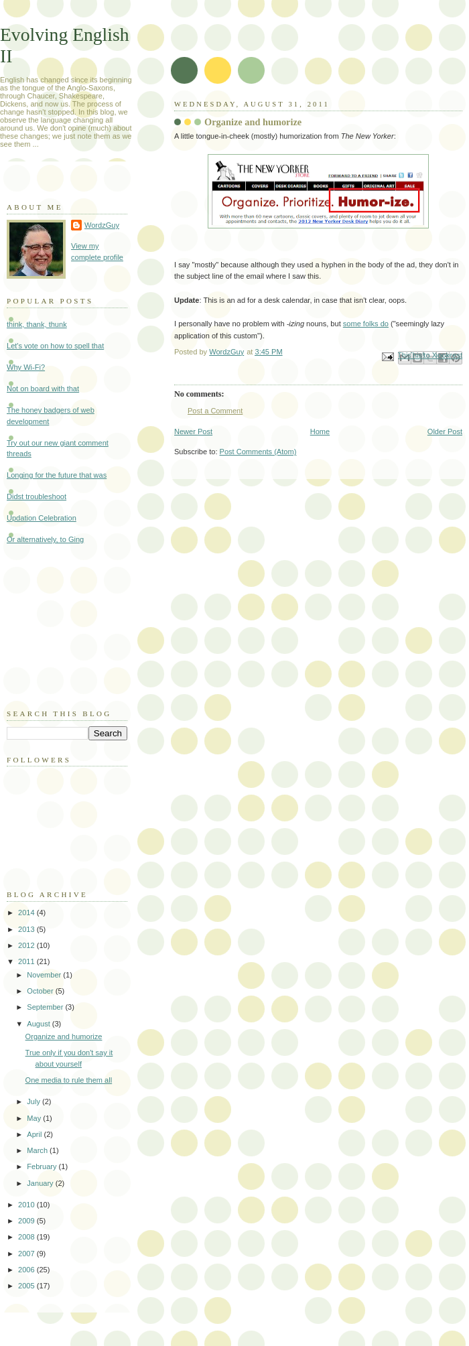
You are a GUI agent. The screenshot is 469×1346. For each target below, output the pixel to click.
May (35, 1118)
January (41, 1183)
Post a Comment (215, 411)
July (34, 1101)
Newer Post (193, 431)
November (45, 975)
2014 (27, 912)
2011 (27, 961)
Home (320, 431)
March (38, 1150)
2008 (27, 1237)
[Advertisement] (74, 625)
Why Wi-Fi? (26, 367)
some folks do (366, 324)
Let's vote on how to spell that (55, 346)
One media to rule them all (69, 1080)
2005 (27, 1286)
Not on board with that (43, 389)
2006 (27, 1270)
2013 (27, 929)
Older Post (444, 431)
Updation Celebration (41, 518)
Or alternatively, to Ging (45, 539)
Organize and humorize (64, 1036)
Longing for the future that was (57, 475)
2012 (27, 945)
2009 (27, 1221)
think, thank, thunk (37, 324)
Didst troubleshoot (36, 496)
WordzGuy (101, 225)
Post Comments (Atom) (258, 452)
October (41, 991)
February (42, 1166)
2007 (27, 1254)
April (35, 1134)
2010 (27, 1205)
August (39, 1024)
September (46, 1007)
